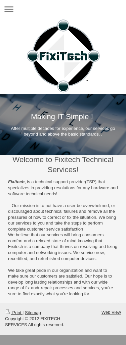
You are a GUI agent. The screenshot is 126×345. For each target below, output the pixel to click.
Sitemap (33, 312)
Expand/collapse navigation (63, 9)
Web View (111, 312)
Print (14, 312)
